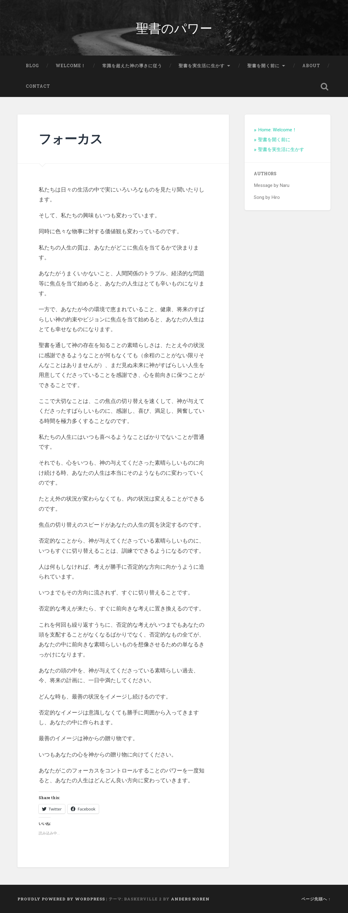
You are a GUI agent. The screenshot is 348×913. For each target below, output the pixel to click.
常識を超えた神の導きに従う (132, 65)
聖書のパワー (174, 27)
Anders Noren (190, 898)
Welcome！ (71, 65)
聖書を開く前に (263, 65)
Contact (38, 86)
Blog (32, 65)
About (311, 65)
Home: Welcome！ (277, 130)
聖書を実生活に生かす (202, 65)
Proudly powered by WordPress (61, 898)
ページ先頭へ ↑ (316, 898)
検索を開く (324, 86)
